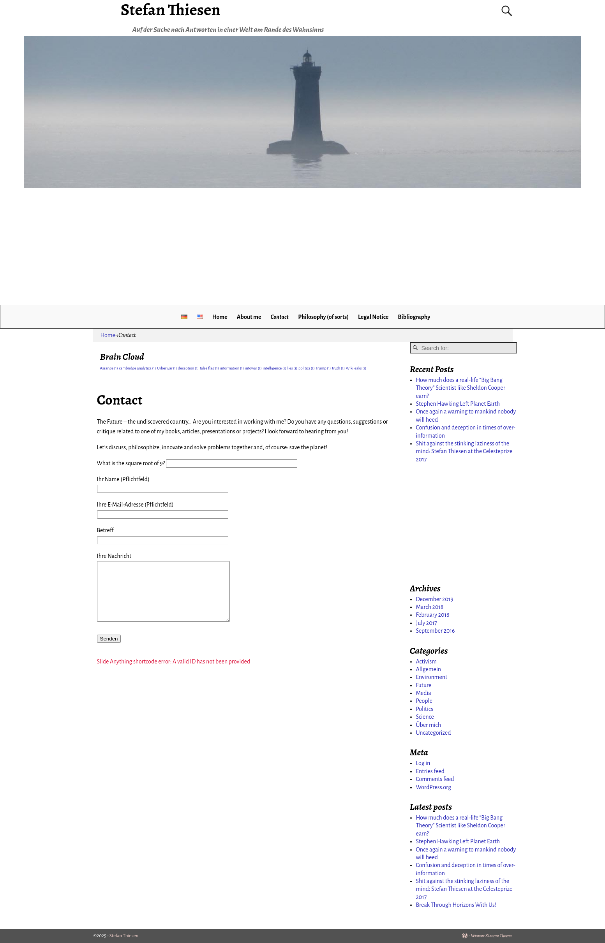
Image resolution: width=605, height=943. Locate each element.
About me (249, 317)
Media (423, 693)
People (424, 701)
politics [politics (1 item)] (306, 368)
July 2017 (426, 623)
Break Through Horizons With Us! (456, 905)
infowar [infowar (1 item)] (253, 368)
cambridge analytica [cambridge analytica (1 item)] (137, 368)
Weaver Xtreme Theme (491, 935)
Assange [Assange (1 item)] (109, 368)
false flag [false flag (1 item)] (209, 368)
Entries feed (430, 771)
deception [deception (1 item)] (188, 368)
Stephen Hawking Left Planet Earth (458, 404)
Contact (279, 317)
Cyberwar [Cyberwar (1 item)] (167, 368)
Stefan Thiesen (123, 935)
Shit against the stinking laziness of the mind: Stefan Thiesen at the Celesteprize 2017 (464, 451)
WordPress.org (434, 787)
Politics (424, 709)
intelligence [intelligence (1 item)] (274, 368)
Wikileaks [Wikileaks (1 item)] (356, 368)
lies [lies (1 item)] (293, 368)
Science (425, 717)
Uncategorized (433, 733)
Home (220, 317)
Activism (426, 661)
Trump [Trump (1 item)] (323, 368)
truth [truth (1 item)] (338, 368)
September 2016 (435, 631)
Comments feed (435, 779)
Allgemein (428, 669)
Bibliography (414, 317)
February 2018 (433, 615)
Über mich (428, 725)
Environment (432, 677)
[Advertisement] (302, 246)
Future (424, 685)
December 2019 (434, 599)
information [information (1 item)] (232, 368)
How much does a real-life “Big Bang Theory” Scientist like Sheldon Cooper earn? (460, 388)
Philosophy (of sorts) (323, 317)
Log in (423, 763)
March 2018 (430, 607)
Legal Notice (373, 317)
